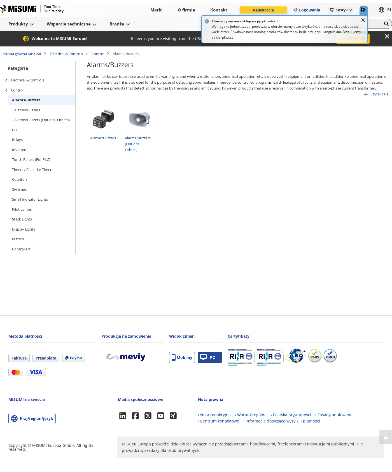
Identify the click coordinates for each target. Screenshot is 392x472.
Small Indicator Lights (30, 199)
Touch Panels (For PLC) (31, 159)
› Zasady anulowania (334, 414)
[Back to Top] (385, 437)
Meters (18, 238)
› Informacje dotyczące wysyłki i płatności (281, 421)
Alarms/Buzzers (26, 99)
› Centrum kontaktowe (218, 421)
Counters (19, 179)
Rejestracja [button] (263, 10)
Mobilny (182, 357)
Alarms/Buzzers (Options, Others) (42, 119)
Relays (17, 139)
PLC (15, 129)
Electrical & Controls (66, 53)
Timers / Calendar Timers (32, 169)
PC (207, 357)
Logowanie (306, 10)
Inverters (19, 149)
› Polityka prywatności (291, 414)
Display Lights (23, 229)
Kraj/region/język (36, 418)
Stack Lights (22, 219)
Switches (19, 189)
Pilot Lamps (22, 209)
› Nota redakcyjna (214, 414)
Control (98, 53)
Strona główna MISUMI (22, 53)
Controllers (21, 249)
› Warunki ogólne (251, 414)
